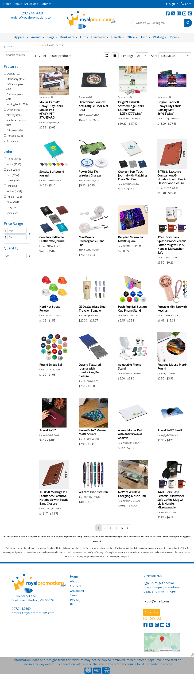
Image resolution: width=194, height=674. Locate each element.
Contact (46, 4)
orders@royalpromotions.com (32, 17)
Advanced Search (77, 593)
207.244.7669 (32, 13)
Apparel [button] (19, 37)
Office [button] (131, 37)
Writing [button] (158, 37)
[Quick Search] (158, 23)
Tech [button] (144, 37)
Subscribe (151, 612)
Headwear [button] (98, 37)
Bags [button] (50, 37)
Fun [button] (83, 37)
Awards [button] (36, 37)
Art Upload (31, 4)
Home (7, 4)
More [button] (173, 37)
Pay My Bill (75, 602)
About (18, 4)
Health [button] (116, 37)
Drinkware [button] (67, 37)
